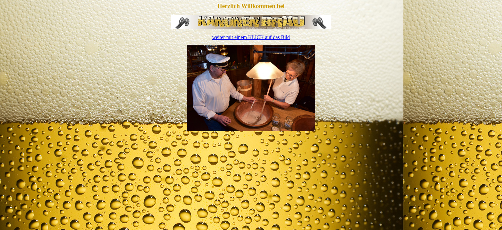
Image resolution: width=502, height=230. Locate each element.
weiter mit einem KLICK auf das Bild (251, 37)
